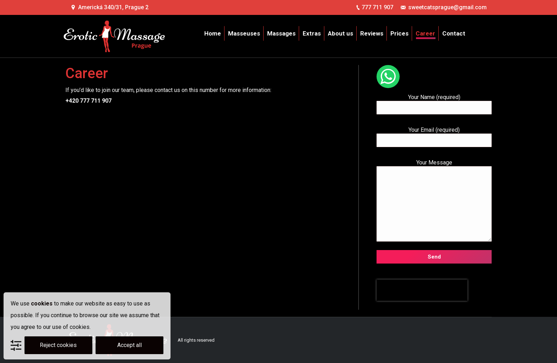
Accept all (129, 345)
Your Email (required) (434, 135)
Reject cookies (58, 345)
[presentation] (422, 290)
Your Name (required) (434, 102)
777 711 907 (377, 7)
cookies (42, 303)
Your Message (434, 166)
